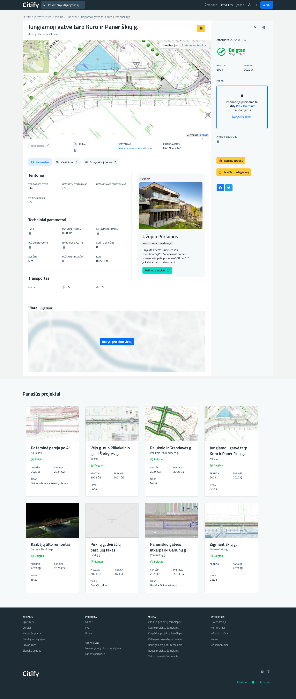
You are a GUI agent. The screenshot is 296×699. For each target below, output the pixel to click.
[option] (117, 89)
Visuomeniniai (219, 645)
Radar (88, 622)
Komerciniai (218, 627)
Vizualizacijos (170, 45)
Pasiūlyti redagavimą (234, 172)
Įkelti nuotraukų (231, 160)
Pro (87, 627)
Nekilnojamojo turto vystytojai (103, 648)
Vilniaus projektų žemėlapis (164, 622)
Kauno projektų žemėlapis (163, 627)
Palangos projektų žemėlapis (165, 639)
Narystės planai (242, 116)
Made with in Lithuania (253, 682)
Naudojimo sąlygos (34, 639)
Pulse (88, 633)
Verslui (266, 5)
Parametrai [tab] (40, 162)
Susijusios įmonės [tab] (101, 162)
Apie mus (28, 622)
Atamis (204, 135)
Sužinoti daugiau (157, 270)
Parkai (214, 639)
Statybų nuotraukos (194, 45)
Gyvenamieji (218, 622)
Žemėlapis (211, 5)
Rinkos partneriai (95, 654)
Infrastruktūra (219, 633)
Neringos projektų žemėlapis (165, 645)
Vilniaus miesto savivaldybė (135, 148)
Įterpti (46, 308)
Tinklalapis (40, 145)
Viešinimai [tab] (67, 162)
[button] (37, 89)
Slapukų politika (32, 650)
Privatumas (30, 645)
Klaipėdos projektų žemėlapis (165, 633)
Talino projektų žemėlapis (163, 656)
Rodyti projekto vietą (117, 341)
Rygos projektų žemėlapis (163, 650)
